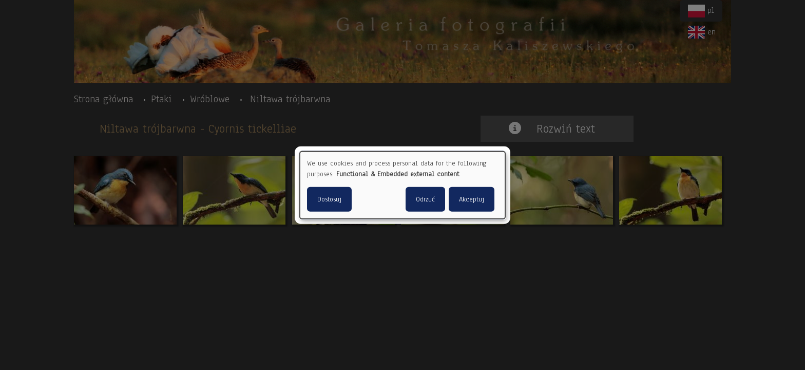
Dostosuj (329, 198)
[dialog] (402, 185)
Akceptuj (471, 198)
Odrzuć (425, 198)
